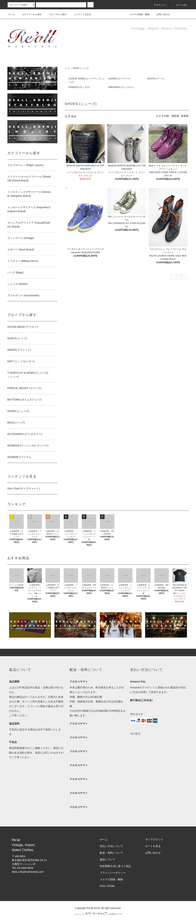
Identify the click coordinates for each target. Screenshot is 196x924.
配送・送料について (111, 852)
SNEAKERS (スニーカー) (120, 87)
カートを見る (153, 846)
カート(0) (179, 5)
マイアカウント (154, 839)
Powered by (98, 914)
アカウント (157, 5)
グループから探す (55, 14)
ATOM (110, 886)
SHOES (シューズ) (80, 68)
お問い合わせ (161, 14)
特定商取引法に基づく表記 (115, 866)
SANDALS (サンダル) (79, 87)
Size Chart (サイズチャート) (23, 488)
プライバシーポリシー (113, 872)
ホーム (11, 14)
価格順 (175, 115)
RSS (102, 886)
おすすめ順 (162, 115)
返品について (107, 859)
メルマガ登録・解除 (137, 14)
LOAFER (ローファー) (119, 78)
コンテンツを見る (80, 14)
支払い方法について (111, 846)
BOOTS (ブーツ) (156, 78)
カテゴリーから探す (29, 14)
